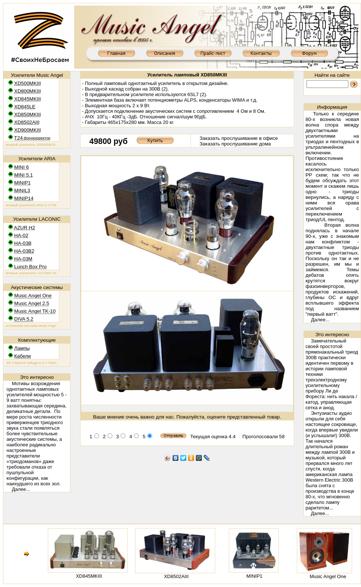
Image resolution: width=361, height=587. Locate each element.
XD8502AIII (176, 576)
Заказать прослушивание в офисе (239, 138)
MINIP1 (254, 576)
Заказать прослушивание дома (235, 144)
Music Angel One (328, 576)
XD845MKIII (89, 576)
